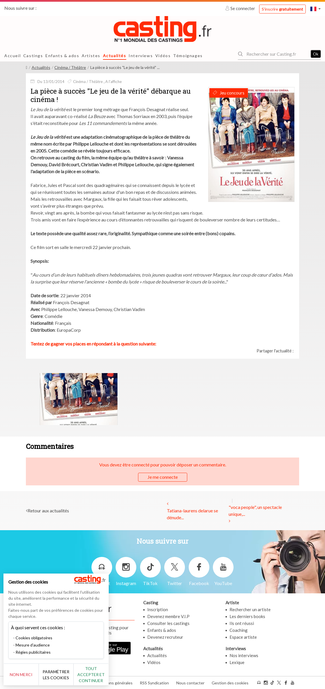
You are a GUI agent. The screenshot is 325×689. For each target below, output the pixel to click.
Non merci (23, 674)
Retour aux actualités (48, 510)
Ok (315, 53)
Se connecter (240, 8)
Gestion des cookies (230, 682)
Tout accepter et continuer (104, 674)
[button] (315, 8)
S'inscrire (282, 9)
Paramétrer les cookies (64, 674)
